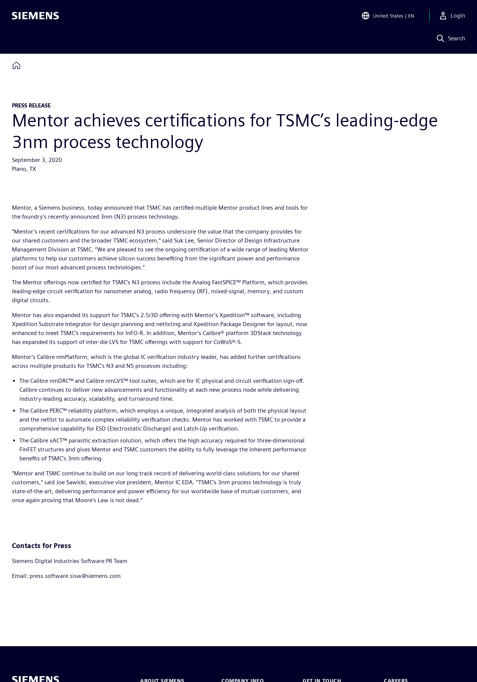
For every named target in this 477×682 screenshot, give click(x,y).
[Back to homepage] (16, 65)
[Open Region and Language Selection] (387, 16)
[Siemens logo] (35, 16)
